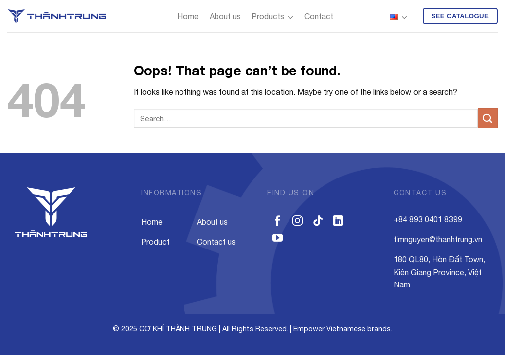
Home (188, 16)
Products (272, 17)
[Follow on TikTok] (318, 221)
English (398, 17)
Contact (318, 16)
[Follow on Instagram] (297, 221)
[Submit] (488, 118)
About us (225, 16)
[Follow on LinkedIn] (338, 221)
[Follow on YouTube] (277, 238)
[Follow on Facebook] (277, 221)
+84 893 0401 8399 (428, 219)
